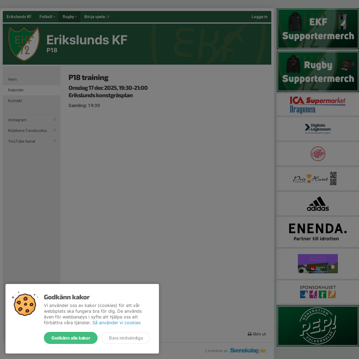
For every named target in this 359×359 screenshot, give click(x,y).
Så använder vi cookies (116, 322)
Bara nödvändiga (126, 338)
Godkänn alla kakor (70, 338)
